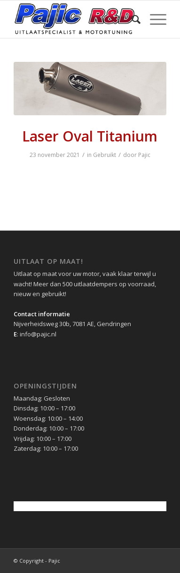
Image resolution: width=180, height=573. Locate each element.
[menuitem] (131, 19)
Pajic (144, 155)
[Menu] (153, 19)
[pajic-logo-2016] (75, 19)
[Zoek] (131, 19)
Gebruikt (104, 155)
